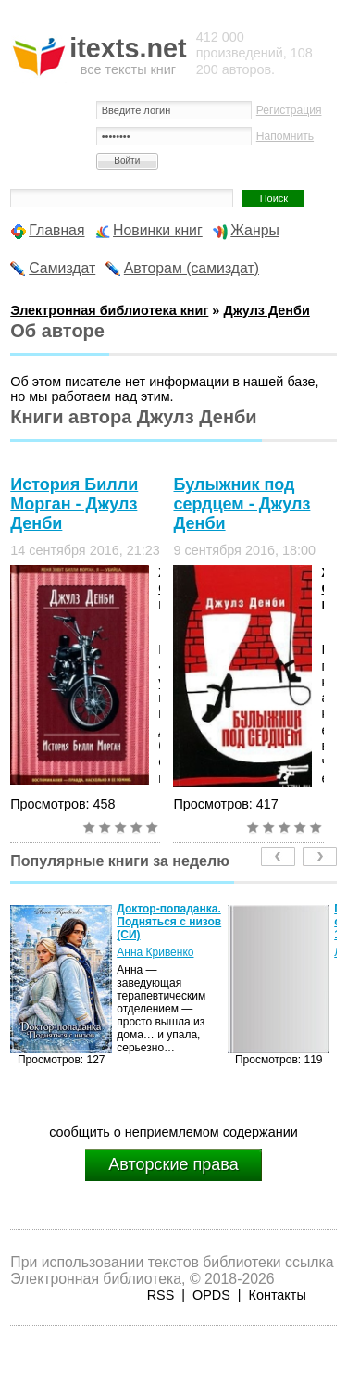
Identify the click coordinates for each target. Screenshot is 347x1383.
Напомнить (285, 136)
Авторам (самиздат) (191, 268)
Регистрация (289, 110)
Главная (56, 230)
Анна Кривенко (155, 952)
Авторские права (173, 1164)
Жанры (254, 230)
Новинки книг (158, 230)
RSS (161, 1295)
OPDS (211, 1295)
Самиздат (62, 268)
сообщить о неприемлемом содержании (173, 1132)
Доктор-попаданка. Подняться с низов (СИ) (169, 921)
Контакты (277, 1295)
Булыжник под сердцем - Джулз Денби (241, 504)
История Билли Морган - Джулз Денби (74, 504)
